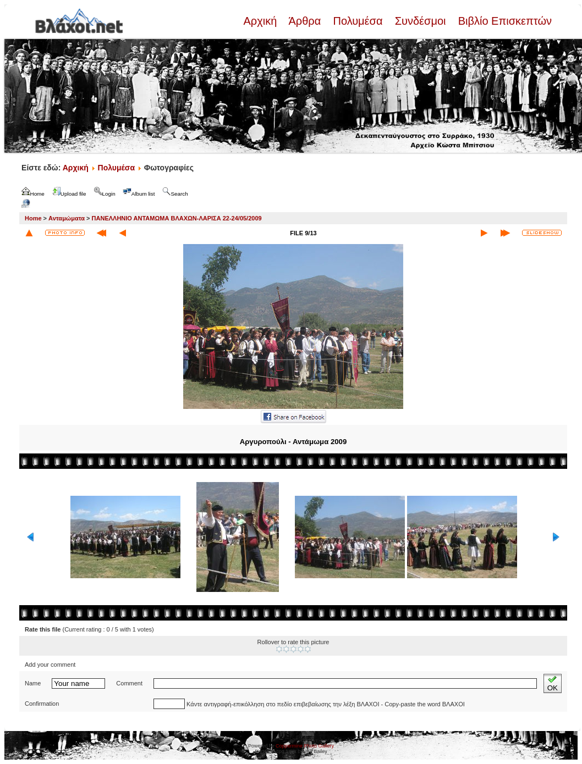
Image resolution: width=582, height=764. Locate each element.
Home (33, 218)
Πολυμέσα (358, 21)
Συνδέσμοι (420, 21)
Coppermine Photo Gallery (305, 746)
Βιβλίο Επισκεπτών (503, 21)
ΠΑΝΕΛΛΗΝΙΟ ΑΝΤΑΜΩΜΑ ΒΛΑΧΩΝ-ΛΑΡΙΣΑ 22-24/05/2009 (177, 218)
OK (552, 683)
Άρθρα (305, 21)
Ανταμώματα (66, 218)
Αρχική (261, 21)
